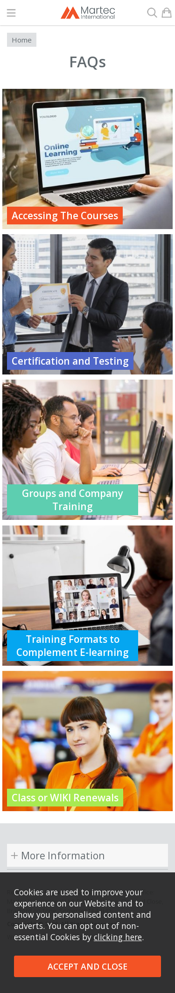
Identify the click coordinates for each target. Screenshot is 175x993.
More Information (63, 855)
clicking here (118, 937)
